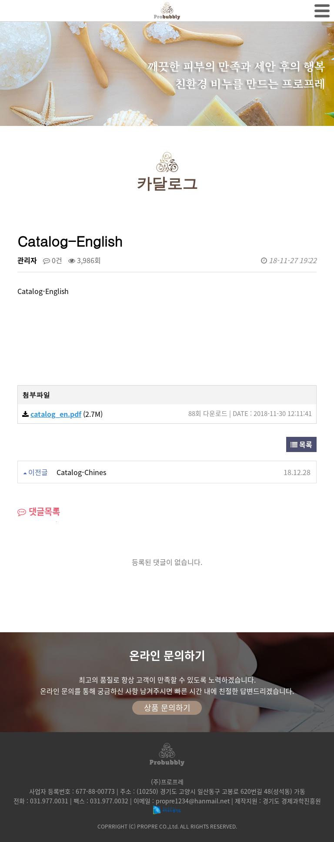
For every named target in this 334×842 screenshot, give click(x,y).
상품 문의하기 (167, 707)
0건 (52, 260)
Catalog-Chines (81, 472)
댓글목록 (38, 511)
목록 (301, 444)
